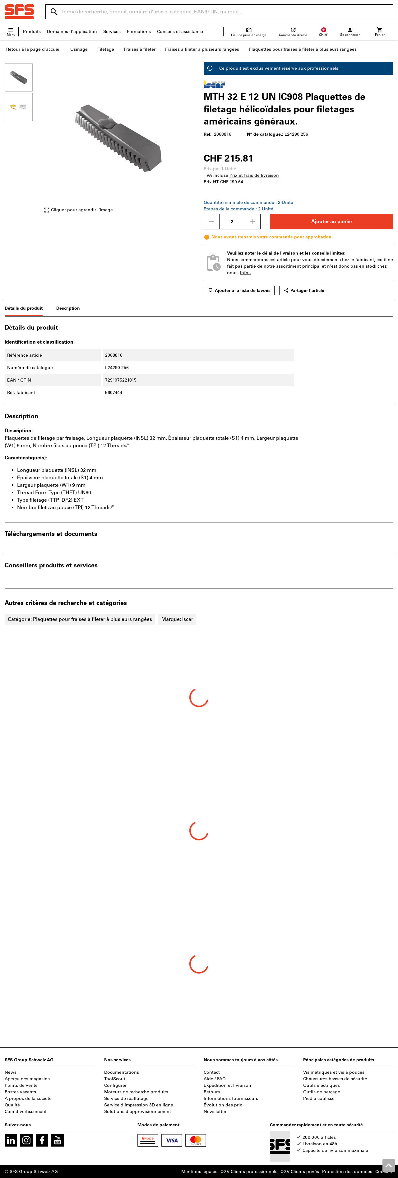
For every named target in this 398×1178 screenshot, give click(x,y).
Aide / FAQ (215, 1079)
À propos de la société (28, 1098)
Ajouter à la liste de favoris (239, 290)
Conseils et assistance (180, 31)
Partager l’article (303, 290)
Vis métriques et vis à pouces (333, 1072)
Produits (32, 31)
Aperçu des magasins (27, 1079)
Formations (139, 31)
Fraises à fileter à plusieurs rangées (202, 49)
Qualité (12, 1105)
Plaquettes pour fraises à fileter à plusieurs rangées (303, 49)
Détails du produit (24, 308)
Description (68, 308)
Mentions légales (199, 1171)
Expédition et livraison (227, 1085)
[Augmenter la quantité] (253, 221)
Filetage (105, 49)
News (10, 1072)
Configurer (115, 1085)
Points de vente (21, 1085)
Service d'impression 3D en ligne (138, 1105)
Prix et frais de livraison (254, 175)
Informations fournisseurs (231, 1098)
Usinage (79, 49)
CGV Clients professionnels (248, 1171)
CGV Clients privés (299, 1171)
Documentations (121, 1072)
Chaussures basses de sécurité (335, 1079)
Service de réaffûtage (126, 1098)
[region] (23, 141)
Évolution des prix (223, 1105)
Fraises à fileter (139, 49)
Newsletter (215, 1111)
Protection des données (347, 1171)
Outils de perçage (321, 1092)
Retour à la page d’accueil (33, 49)
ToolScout (114, 1079)
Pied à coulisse (319, 1098)
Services (112, 31)
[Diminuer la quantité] (211, 221)
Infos (245, 272)
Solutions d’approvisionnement (137, 1111)
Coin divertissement (26, 1111)
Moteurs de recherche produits (136, 1092)
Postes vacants (20, 1092)
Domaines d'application (72, 31)
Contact (212, 1072)
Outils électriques (321, 1085)
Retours (212, 1092)
